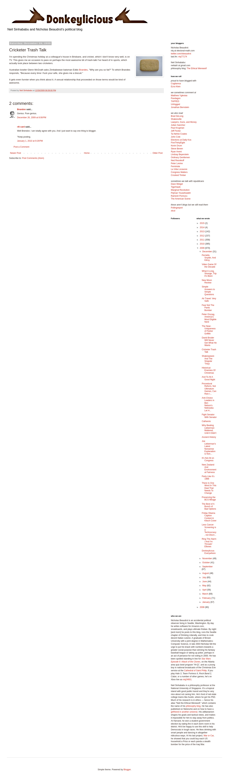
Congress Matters (179, 172)
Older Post (158, 153)
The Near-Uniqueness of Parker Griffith (208, 330)
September (207, 566)
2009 (202, 248)
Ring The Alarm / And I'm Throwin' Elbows (209, 543)
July (204, 577)
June (204, 581)
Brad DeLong (177, 116)
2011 (202, 240)
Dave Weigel (177, 184)
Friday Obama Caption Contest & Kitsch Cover (209, 517)
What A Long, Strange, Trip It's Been (209, 273)
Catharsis (206, 421)
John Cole (175, 137)
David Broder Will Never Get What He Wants (209, 341)
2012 (202, 235)
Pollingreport (177, 208)
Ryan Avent (176, 151)
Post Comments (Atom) (33, 158)
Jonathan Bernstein (180, 107)
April (204, 590)
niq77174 (182, 56)
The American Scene (180, 199)
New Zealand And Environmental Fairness (209, 468)
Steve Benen (177, 148)
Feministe (175, 166)
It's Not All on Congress (208, 459)
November (207, 558)
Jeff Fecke (176, 131)
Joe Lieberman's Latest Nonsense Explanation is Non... (209, 447)
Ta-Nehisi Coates (179, 134)
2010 (202, 244)
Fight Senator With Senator (209, 415)
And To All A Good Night (208, 378)
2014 (202, 227)
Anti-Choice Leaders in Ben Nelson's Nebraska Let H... (208, 404)
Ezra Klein (176, 86)
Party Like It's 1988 (208, 477)
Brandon (21, 109)
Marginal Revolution (180, 190)
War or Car (208, 735)
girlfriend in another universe (184, 712)
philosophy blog (193, 706)
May (204, 585)
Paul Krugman (177, 128)
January (206, 602)
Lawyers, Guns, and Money (184, 122)
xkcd (173, 210)
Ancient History (209, 437)
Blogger (127, 769)
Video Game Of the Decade (209, 265)
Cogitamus (176, 83)
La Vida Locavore (179, 169)
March (205, 594)
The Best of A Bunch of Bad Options (209, 506)
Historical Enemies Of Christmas (208, 370)
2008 (202, 607)
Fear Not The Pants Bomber (208, 308)
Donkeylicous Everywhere (208, 552)
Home (87, 153)
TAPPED (175, 101)
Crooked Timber (178, 175)
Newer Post (15, 153)
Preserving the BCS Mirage (209, 498)
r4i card (21, 127)
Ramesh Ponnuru (179, 196)
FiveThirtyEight (178, 142)
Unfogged (175, 104)
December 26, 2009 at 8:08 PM (31, 117)
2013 (202, 231)
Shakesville (176, 119)
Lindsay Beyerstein (180, 154)
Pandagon (176, 98)
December (207, 251)
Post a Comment (21, 147)
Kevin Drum (176, 145)
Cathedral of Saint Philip (195, 670)
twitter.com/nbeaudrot (181, 53)
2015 (202, 223)
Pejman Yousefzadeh (181, 193)
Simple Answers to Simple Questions (208, 290)
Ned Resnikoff (177, 160)
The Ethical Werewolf (197, 68)
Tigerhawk (176, 187)
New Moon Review (207, 281)
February (206, 598)
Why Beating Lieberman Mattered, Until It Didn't (209, 429)
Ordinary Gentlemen (180, 157)
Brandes (83, 69)
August (205, 573)
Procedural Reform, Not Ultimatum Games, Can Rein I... (209, 388)
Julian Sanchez (178, 125)
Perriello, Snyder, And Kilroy (209, 258)
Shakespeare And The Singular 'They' (208, 360)
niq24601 (187, 679)
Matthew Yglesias (179, 95)
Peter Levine (177, 163)
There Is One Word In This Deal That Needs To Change (209, 488)
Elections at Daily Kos (181, 140)
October (206, 562)
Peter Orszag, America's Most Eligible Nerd (209, 318)
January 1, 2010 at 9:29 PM (30, 141)
